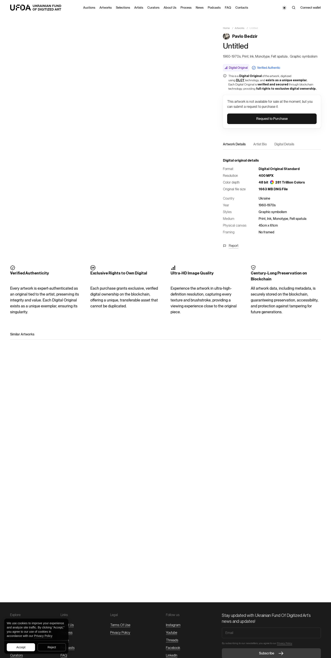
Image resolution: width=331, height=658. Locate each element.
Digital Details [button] (284, 144)
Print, (262, 219)
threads (172, 640)
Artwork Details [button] (234, 144)
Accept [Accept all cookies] (21, 647)
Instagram (173, 625)
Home (226, 28)
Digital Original (236, 67)
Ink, (269, 219)
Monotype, (281, 219)
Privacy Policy (43, 636)
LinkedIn (171, 655)
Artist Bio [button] (260, 144)
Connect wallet (310, 7)
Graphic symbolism (273, 212)
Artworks (239, 28)
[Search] (293, 7)
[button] (272, 118)
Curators (16, 655)
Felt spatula (298, 219)
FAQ (64, 655)
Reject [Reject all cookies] (51, 647)
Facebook (173, 648)
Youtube (171, 633)
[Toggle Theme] (284, 7)
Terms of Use (120, 625)
